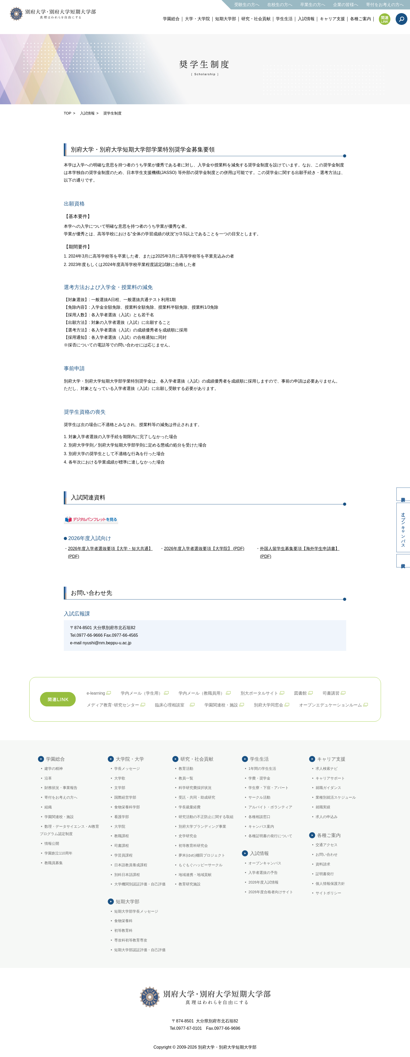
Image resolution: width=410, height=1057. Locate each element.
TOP (67, 113)
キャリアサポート (330, 778)
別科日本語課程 (127, 874)
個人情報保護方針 (330, 883)
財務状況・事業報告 (60, 787)
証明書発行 (325, 873)
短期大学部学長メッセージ (136, 912)
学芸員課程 (123, 855)
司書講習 (331, 692)
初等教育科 (123, 931)
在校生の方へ (279, 4)
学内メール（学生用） (142, 692)
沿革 (48, 778)
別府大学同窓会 (268, 704)
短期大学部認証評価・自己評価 (140, 950)
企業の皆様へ (345, 4)
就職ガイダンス (328, 787)
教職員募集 (53, 862)
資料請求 (402, 491)
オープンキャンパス (402, 527)
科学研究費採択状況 (195, 787)
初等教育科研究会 (193, 845)
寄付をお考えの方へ (385, 4)
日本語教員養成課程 (130, 864)
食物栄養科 (123, 921)
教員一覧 (186, 778)
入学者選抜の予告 (263, 873)
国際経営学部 (125, 797)
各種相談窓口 (259, 816)
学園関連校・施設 (221, 704)
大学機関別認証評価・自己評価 (140, 883)
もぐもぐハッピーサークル (201, 864)
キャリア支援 (332, 19)
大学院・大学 (130, 758)
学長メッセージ (127, 768)
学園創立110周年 (58, 853)
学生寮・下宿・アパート (268, 787)
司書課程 (121, 845)
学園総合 (171, 19)
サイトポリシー (328, 892)
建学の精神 (53, 768)
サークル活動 (259, 797)
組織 (48, 806)
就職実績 (323, 806)
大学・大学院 (197, 19)
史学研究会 (188, 835)
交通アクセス (327, 844)
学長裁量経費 (190, 806)
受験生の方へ (246, 4)
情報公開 (51, 843)
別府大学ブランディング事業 (202, 826)
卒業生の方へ (312, 4)
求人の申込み (327, 816)
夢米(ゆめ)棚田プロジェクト (202, 855)
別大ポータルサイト (260, 692)
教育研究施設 (190, 883)
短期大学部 (225, 19)
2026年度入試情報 (263, 883)
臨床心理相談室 (172, 704)
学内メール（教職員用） (202, 692)
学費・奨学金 (259, 778)
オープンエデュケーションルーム (330, 704)
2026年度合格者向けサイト (270, 892)
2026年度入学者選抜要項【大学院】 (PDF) (204, 548)
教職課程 (121, 835)
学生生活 (284, 19)
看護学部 (121, 816)
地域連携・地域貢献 (195, 874)
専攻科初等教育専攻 (130, 941)
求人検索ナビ (327, 768)
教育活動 (186, 768)
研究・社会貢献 (256, 19)
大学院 (119, 826)
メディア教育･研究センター (113, 704)
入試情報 (306, 19)
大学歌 (119, 778)
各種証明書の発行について (270, 835)
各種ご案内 (360, 19)
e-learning (96, 692)
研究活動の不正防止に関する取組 (206, 816)
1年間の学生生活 (262, 768)
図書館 (301, 692)
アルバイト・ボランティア (270, 806)
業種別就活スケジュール (336, 797)
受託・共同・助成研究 (197, 797)
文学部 (119, 787)
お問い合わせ (327, 854)
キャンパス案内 (261, 826)
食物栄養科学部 (127, 806)
